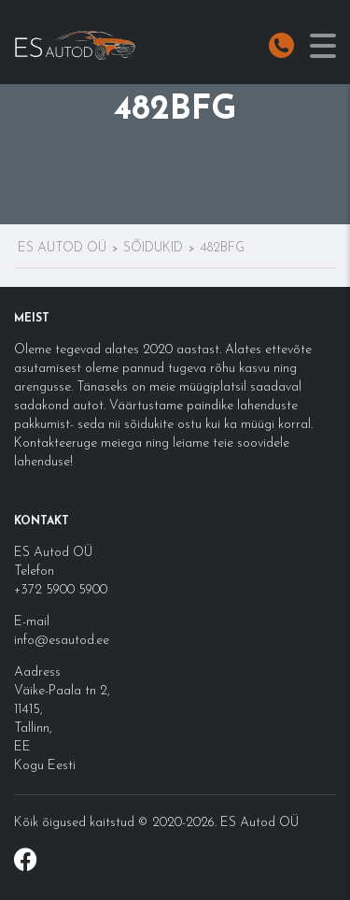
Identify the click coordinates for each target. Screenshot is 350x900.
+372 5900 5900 (60, 590)
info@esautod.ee (61, 641)
